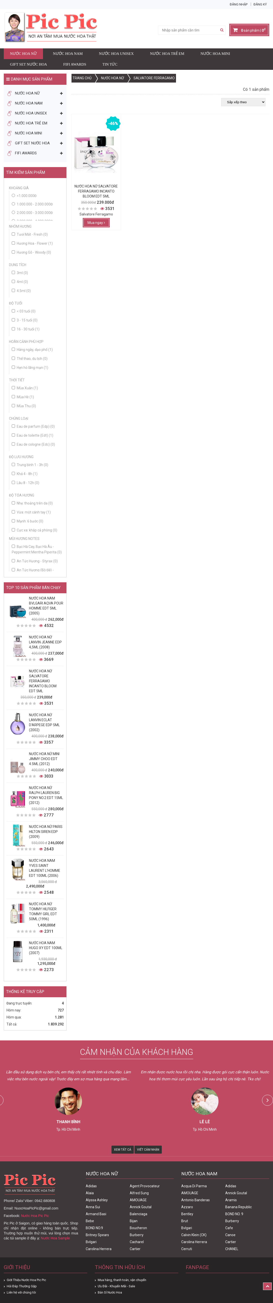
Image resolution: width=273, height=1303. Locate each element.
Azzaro (187, 1207)
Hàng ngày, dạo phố (32, 350)
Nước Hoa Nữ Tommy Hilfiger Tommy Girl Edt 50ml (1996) (43, 911)
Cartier (135, 1249)
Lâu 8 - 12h (25, 483)
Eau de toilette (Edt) (32, 435)
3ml (20, 273)
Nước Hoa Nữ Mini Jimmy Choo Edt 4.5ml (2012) (44, 759)
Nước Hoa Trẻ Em (167, 54)
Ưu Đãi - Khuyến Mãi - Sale (116, 1286)
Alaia (90, 1193)
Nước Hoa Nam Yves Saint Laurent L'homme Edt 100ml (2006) (44, 868)
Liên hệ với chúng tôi (21, 1292)
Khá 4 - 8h (25, 474)
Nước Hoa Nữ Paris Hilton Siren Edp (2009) (45, 832)
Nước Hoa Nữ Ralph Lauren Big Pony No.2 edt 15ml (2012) (46, 795)
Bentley (187, 1214)
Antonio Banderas (195, 1200)
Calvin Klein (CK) (193, 1235)
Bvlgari (91, 1242)
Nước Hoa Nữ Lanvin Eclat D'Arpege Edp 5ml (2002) (44, 722)
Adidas (91, 1186)
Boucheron (138, 1228)
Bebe (90, 1221)
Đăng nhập (239, 4)
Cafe (229, 1228)
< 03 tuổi (24, 311)
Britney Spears (97, 1235)
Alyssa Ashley (97, 1200)
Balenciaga (138, 1214)
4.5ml (21, 291)
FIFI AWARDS (74, 64)
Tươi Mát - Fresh (30, 234)
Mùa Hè (23, 397)
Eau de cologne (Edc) (33, 444)
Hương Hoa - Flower (32, 243)
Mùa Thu (24, 406)
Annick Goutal (141, 1207)
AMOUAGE (138, 1200)
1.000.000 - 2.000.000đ (35, 204)
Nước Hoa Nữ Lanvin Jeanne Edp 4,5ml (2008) (45, 642)
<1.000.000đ (26, 196)
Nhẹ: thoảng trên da (32, 503)
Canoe (230, 1235)
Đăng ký (260, 4)
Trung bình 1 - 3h (30, 465)
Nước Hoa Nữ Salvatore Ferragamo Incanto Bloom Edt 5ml (42, 681)
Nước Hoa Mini (215, 54)
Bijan (134, 1221)
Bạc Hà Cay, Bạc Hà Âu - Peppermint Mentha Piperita (37, 549)
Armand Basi (96, 1214)
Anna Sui (93, 1207)
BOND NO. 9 (234, 1214)
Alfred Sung (139, 1193)
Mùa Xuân (25, 388)
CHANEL (231, 1249)
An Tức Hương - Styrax (35, 561)
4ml (20, 282)
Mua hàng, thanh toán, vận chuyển (122, 1280)
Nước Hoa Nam (68, 54)
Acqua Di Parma (194, 1186)
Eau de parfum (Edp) (33, 426)
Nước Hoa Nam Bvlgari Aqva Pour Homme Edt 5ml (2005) (46, 605)
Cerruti (186, 1249)
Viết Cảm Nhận (148, 1149)
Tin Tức (110, 64)
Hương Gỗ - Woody (31, 252)
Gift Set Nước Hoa (28, 64)
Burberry (137, 1235)
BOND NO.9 (94, 1228)
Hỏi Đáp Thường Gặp (22, 1286)
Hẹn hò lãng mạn (30, 368)
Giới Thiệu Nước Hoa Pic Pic (26, 1280)
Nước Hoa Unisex (116, 54)
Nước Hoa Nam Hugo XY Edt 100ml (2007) (45, 948)
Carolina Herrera (99, 1249)
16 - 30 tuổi (26, 329)
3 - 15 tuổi (25, 320)
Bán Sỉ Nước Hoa (110, 1292)
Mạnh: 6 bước (27, 521)
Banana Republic (238, 1207)
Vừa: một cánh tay (31, 512)
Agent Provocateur (145, 1186)
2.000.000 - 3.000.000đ (35, 213)
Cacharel (137, 1242)
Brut (184, 1221)
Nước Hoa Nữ (23, 54)
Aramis (231, 1200)
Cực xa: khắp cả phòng (34, 530)
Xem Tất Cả (122, 1149)
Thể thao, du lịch (30, 359)
